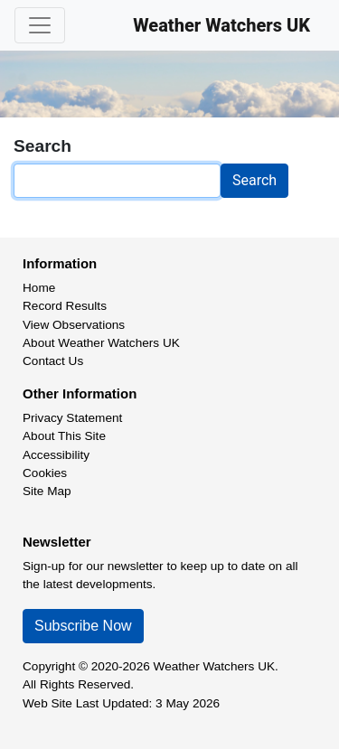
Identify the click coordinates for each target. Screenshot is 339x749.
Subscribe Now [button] (83, 625)
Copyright (49, 666)
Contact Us (53, 361)
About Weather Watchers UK (101, 343)
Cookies (45, 473)
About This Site (64, 436)
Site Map (47, 491)
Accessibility (56, 455)
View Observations (74, 325)
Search (254, 180)
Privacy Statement (72, 418)
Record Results (65, 306)
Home (39, 288)
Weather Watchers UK (221, 25)
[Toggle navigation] (39, 25)
